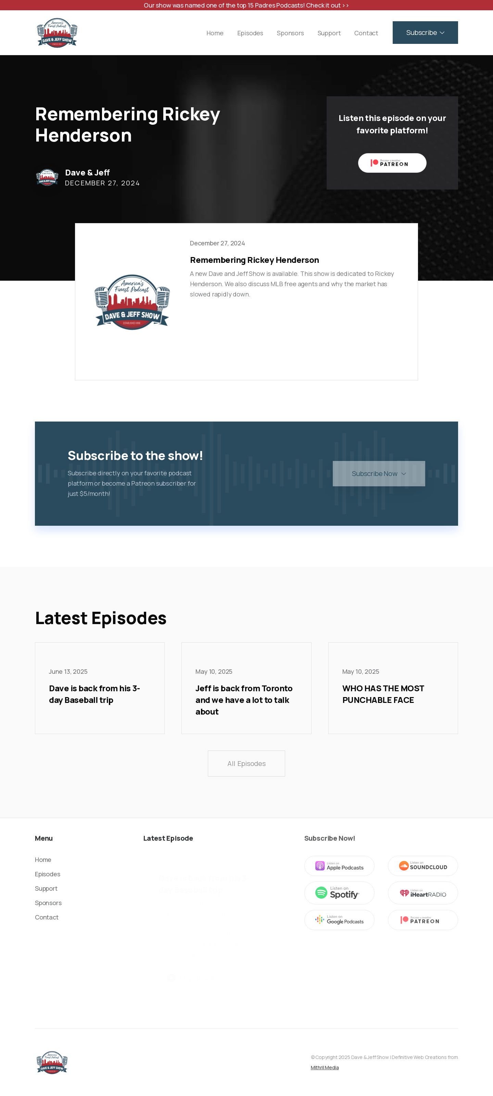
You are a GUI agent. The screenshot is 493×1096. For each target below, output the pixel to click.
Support (329, 33)
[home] (57, 32)
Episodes (250, 33)
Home (214, 33)
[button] (425, 32)
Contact (366, 33)
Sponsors (290, 33)
